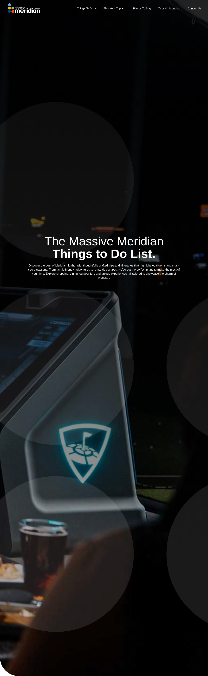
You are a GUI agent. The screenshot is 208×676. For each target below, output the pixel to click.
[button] (87, 8)
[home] (24, 7)
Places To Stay (142, 8)
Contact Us (194, 8)
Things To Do (85, 8)
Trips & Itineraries (169, 8)
